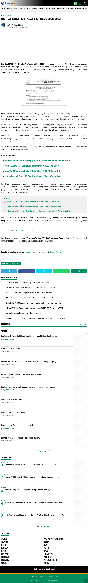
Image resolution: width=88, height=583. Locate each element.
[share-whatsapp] (61, 271)
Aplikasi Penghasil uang (22, 8)
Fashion (47, 548)
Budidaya (4, 548)
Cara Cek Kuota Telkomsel (12, 400)
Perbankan (69, 8)
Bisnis (41, 8)
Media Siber (33, 576)
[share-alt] (9, 271)
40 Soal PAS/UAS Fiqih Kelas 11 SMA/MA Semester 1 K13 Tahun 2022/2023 (33, 201)
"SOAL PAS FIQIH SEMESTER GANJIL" (21, 231)
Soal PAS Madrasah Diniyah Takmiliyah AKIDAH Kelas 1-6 (32, 166)
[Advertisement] (44, 46)
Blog (46, 545)
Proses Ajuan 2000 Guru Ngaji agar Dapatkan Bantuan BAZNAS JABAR (38, 160)
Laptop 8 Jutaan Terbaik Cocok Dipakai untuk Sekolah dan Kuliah (28, 387)
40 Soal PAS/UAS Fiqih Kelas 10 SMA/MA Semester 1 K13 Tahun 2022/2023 (33, 206)
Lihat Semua (44, 451)
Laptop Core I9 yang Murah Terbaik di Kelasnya (20, 438)
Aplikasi (9, 8)
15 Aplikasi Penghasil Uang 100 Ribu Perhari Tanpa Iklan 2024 (30, 464)
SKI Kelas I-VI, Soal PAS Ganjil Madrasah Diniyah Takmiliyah (33, 176)
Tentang (51, 576)
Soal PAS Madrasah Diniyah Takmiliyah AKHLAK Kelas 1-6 (32, 171)
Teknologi (5, 563)
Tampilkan (82, 324)
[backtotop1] (86, 581)
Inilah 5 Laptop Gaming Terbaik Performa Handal (21, 374)
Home (3, 8)
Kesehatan (5, 557)
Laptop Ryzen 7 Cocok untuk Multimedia (17, 425)
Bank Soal (6, 15)
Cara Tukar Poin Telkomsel (12, 349)
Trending (77, 8)
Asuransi (35, 8)
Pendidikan (60, 8)
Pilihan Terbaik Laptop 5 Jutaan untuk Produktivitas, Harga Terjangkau (30, 361)
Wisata (84, 8)
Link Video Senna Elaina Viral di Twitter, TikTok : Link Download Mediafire (35, 515)
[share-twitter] (44, 271)
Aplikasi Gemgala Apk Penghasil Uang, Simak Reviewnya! (28, 490)
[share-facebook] (26, 271)
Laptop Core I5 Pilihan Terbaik (13, 412)
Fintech (47, 8)
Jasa (56, 576)
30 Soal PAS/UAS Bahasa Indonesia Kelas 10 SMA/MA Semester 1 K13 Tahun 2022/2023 (38, 211)
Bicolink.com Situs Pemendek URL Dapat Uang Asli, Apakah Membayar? (34, 502)
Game (53, 8)
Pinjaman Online (50, 560)
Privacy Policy (43, 576)
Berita (46, 542)
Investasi (4, 554)
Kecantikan (48, 554)
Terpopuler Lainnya (44, 527)
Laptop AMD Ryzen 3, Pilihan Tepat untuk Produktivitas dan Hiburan (29, 336)
